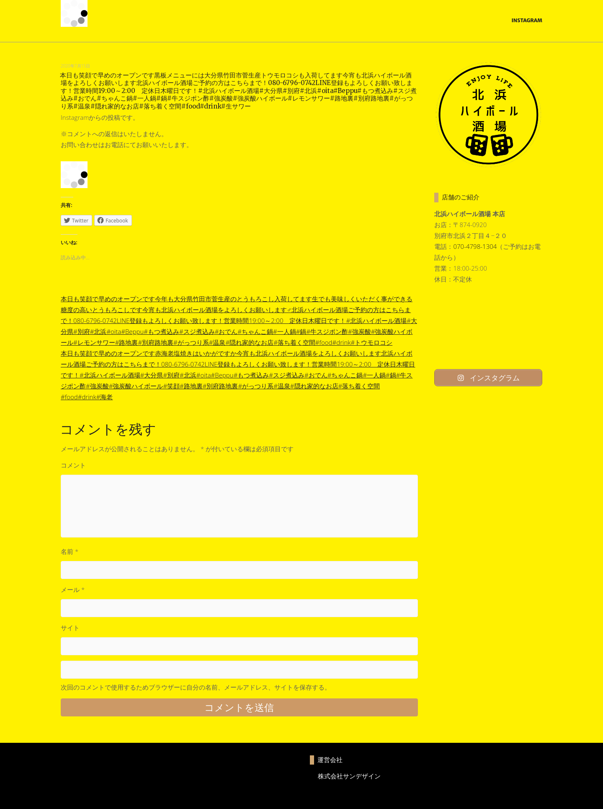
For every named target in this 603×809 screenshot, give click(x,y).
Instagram (526, 20)
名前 (69, 551)
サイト (70, 627)
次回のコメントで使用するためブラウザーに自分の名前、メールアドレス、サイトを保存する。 (196, 687)
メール (73, 589)
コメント (73, 465)
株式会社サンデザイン (349, 776)
